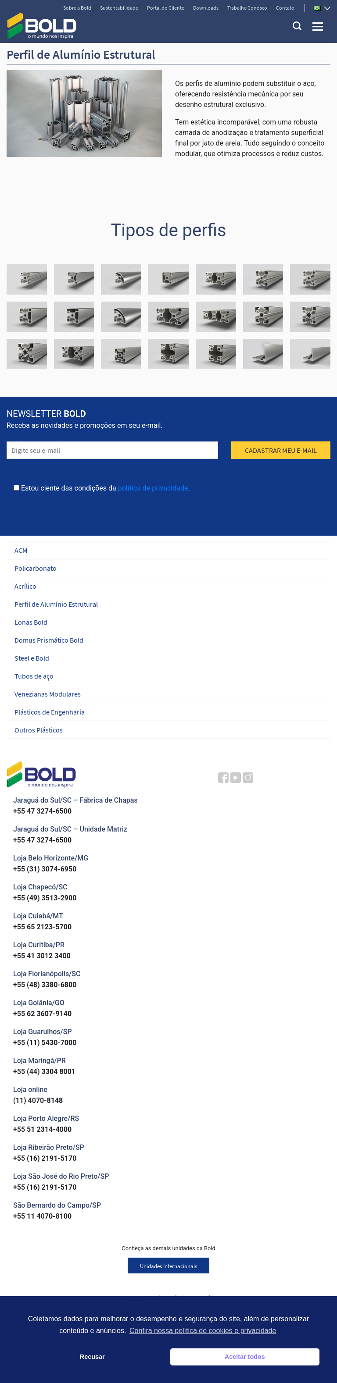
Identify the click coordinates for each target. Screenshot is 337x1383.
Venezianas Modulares (164, 694)
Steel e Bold (164, 658)
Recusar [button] (92, 1356)
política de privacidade (153, 488)
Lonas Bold (164, 622)
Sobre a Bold (77, 7)
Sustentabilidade (119, 7)
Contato (285, 7)
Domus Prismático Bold (164, 640)
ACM (164, 550)
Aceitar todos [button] (245, 1356)
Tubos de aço (164, 676)
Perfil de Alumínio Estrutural (164, 604)
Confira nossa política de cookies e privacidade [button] (202, 1330)
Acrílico (164, 586)
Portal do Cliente (165, 7)
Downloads (206, 7)
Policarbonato (164, 568)
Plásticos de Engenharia (164, 711)
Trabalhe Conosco (247, 7)
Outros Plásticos (164, 729)
